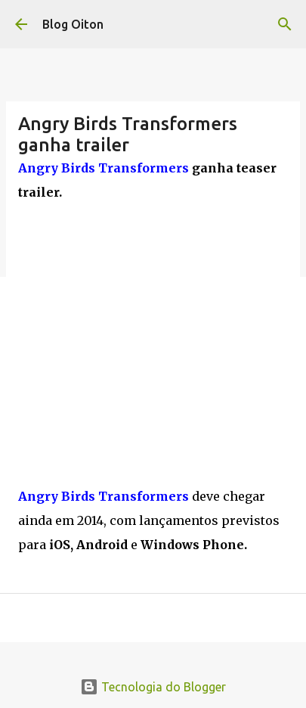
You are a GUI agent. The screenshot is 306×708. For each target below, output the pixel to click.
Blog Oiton (73, 24)
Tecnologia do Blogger (153, 687)
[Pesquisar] (285, 24)
